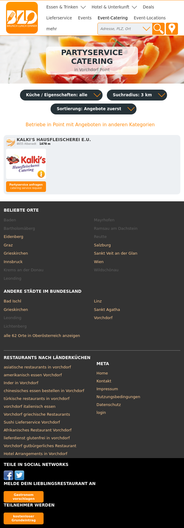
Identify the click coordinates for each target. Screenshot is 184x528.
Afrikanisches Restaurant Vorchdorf (37, 430)
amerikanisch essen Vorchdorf (33, 375)
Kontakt (104, 381)
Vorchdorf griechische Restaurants (37, 414)
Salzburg (102, 245)
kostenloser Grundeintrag (24, 518)
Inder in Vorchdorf (21, 383)
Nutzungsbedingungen (118, 396)
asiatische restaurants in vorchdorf (37, 367)
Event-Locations (150, 18)
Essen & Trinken (62, 7)
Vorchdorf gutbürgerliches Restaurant (40, 446)
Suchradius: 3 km (132, 95)
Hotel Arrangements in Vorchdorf (35, 453)
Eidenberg (13, 236)
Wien (99, 261)
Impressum (107, 389)
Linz (98, 301)
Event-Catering (113, 18)
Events (85, 18)
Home (102, 373)
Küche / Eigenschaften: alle (56, 95)
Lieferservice (59, 18)
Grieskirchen (16, 253)
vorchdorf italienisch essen (29, 406)
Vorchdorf (103, 317)
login (101, 412)
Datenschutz (109, 404)
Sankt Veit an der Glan (115, 253)
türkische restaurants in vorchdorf (36, 398)
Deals (148, 7)
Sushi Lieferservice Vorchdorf (32, 422)
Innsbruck (13, 261)
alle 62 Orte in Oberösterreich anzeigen (42, 335)
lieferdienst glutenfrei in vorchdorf (37, 438)
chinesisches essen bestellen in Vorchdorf (44, 390)
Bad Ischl (12, 301)
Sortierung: (89, 109)
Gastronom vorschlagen (24, 496)
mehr (51, 29)
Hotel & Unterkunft (110, 7)
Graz (8, 245)
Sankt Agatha (107, 309)
